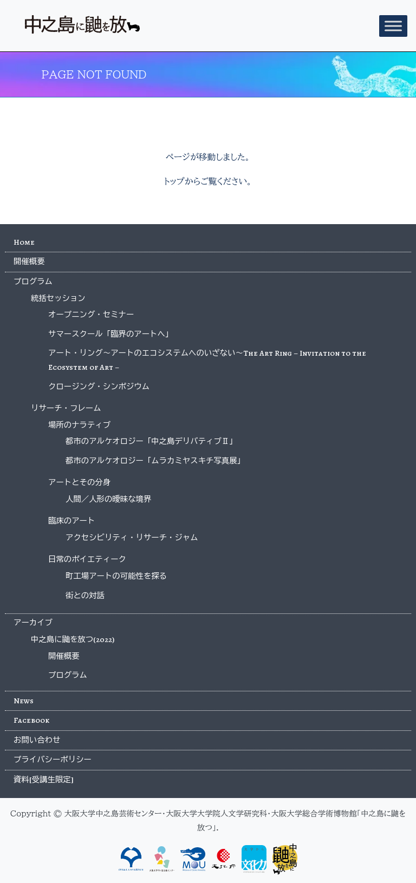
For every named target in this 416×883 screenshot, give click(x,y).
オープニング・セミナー (91, 314)
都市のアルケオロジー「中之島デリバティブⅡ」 (151, 441)
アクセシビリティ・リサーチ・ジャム (132, 537)
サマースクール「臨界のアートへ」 (110, 334)
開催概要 (29, 261)
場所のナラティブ (79, 425)
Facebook (31, 720)
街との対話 (85, 595)
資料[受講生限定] (44, 779)
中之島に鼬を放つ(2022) (72, 639)
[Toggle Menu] (393, 26)
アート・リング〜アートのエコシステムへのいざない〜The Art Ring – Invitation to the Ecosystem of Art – (207, 360)
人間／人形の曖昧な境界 (108, 499)
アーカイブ (33, 622)
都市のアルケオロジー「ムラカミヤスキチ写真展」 (155, 460)
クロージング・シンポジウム (99, 386)
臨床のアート (71, 520)
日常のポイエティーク (87, 559)
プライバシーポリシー (53, 759)
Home (24, 242)
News (24, 700)
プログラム (33, 281)
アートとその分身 (79, 482)
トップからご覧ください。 (208, 181)
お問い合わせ (37, 740)
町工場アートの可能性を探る (116, 576)
